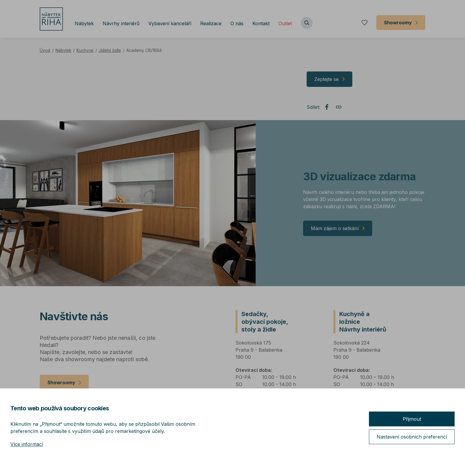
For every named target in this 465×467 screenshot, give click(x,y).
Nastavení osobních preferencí (412, 437)
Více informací (26, 444)
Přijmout (412, 419)
